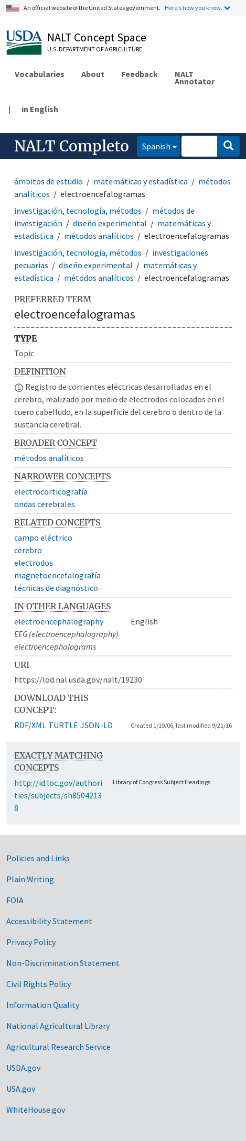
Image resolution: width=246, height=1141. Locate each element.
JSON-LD (96, 725)
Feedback (139, 74)
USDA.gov (23, 1067)
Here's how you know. (193, 8)
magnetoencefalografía (57, 575)
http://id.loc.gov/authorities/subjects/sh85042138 (58, 795)
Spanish (153, 145)
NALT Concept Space (96, 37)
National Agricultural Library (58, 1026)
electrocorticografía (51, 491)
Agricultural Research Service (58, 1046)
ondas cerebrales (44, 504)
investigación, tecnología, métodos (78, 210)
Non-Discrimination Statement (63, 963)
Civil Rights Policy (38, 984)
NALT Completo (71, 146)
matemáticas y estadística (140, 181)
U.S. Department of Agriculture (94, 49)
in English (40, 109)
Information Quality (42, 1005)
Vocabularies (40, 74)
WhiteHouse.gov (35, 1109)
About (92, 74)
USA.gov (20, 1088)
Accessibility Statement (49, 921)
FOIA (15, 900)
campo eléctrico (43, 537)
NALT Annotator (195, 77)
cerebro (28, 550)
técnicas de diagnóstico (56, 588)
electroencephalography (58, 621)
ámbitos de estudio (48, 181)
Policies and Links (38, 858)
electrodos (33, 562)
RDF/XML (30, 725)
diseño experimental (110, 223)
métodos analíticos (99, 236)
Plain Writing (30, 879)
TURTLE (63, 725)
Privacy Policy (31, 942)
